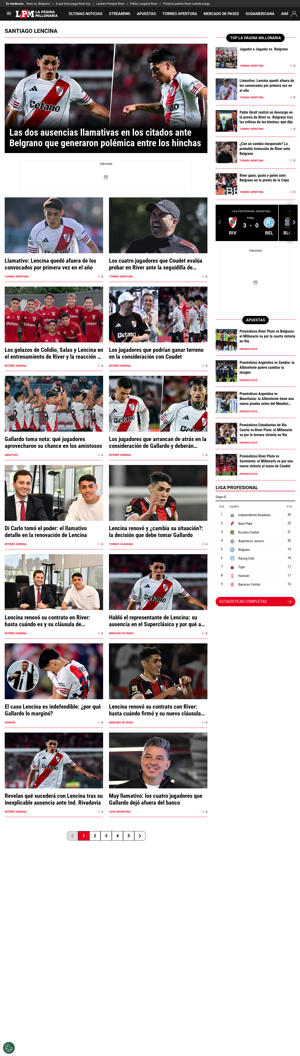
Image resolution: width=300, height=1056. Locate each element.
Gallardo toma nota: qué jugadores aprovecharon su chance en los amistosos (53, 442)
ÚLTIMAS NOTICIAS (85, 14)
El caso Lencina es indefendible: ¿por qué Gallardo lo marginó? (53, 710)
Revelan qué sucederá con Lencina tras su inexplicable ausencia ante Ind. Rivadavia (54, 799)
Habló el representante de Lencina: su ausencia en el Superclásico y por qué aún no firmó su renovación (158, 621)
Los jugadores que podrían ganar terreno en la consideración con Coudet (156, 353)
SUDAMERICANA (260, 14)
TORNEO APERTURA (179, 14)
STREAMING (119, 14)
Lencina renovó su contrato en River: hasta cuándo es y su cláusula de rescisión (47, 621)
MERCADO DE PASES (221, 14)
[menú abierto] (9, 15)
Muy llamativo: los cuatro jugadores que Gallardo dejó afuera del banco (155, 799)
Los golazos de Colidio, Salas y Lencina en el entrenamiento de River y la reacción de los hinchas (54, 353)
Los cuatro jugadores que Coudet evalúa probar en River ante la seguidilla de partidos (155, 264)
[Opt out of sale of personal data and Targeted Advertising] (9, 1048)
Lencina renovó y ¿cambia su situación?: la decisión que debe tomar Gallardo (156, 531)
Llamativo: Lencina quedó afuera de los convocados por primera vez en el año (50, 264)
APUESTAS (146, 14)
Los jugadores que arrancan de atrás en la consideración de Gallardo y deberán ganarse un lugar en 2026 (157, 442)
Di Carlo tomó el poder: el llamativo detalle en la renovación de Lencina (46, 531)
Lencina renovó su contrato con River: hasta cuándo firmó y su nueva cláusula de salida (155, 710)
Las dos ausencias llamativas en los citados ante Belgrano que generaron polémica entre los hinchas (105, 137)
